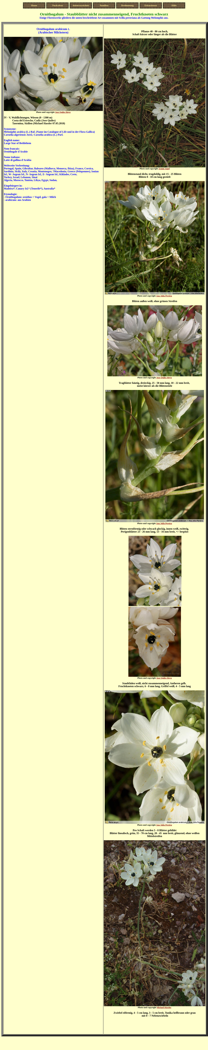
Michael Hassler (164, 1007)
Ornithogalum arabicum (52, 29)
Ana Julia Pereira (164, 296)
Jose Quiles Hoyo (63, 112)
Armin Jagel (164, 168)
